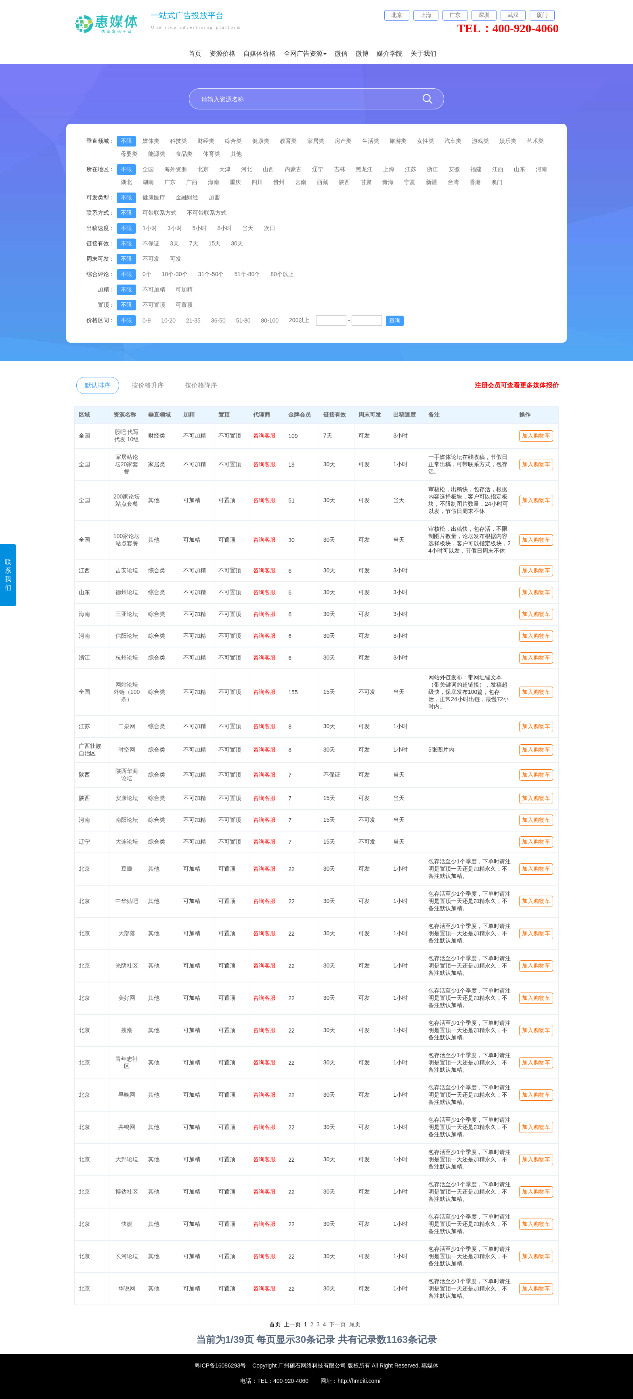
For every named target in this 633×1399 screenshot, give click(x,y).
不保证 (151, 243)
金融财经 (187, 197)
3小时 (175, 228)
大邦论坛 (126, 1159)
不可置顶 (154, 305)
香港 (475, 182)
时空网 (126, 749)
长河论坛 (126, 1256)
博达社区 (126, 1191)
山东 (519, 169)
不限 (126, 141)
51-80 (243, 320)
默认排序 (98, 385)
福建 (476, 169)
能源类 (156, 154)
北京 (203, 169)
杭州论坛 (126, 657)
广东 (170, 182)
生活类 (370, 141)
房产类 (343, 141)
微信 (341, 53)
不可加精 (154, 289)
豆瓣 (126, 868)
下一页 (337, 1324)
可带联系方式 (159, 212)
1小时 (150, 228)
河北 (246, 169)
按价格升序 (148, 385)
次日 (269, 228)
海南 (213, 182)
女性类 (425, 141)
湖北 (126, 182)
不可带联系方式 (206, 212)
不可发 (151, 259)
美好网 (126, 998)
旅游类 (398, 141)
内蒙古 (293, 169)
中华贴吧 (126, 901)
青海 (388, 182)
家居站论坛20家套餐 (126, 464)
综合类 (233, 141)
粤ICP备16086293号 (220, 1365)
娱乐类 (507, 141)
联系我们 (8, 575)
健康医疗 (154, 197)
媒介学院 (389, 53)
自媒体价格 (259, 53)
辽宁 (317, 169)
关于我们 (423, 53)
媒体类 (151, 141)
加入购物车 (536, 435)
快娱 (126, 1224)
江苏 (410, 169)
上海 (388, 169)
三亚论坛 (126, 614)
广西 (191, 182)
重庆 (235, 182)
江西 (497, 169)
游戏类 (480, 141)
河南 (541, 169)
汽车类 (452, 141)
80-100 (270, 320)
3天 (174, 243)
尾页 (355, 1324)
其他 (236, 154)
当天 (248, 228)
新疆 (431, 182)
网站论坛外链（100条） (126, 691)
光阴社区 (126, 965)
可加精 (184, 289)
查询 (394, 320)
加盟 (214, 197)
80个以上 (282, 274)
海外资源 (175, 169)
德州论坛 (126, 592)
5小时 (200, 228)
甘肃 (366, 182)
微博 (362, 53)
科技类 (178, 141)
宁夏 (409, 182)
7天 (193, 243)
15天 (215, 243)
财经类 (205, 141)
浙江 (432, 169)
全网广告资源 (305, 53)
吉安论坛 (126, 570)
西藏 (322, 182)
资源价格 (222, 53)
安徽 (454, 169)
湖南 (148, 182)
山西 (268, 169)
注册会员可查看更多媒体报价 (517, 385)
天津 (225, 169)
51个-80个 (247, 274)
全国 (148, 169)
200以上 (299, 320)
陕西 (344, 182)
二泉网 (126, 726)
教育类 (288, 141)
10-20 (168, 320)
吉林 (339, 169)
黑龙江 (364, 169)
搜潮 (126, 1030)
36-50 (218, 320)
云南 (300, 182)
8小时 (224, 228)
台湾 (453, 182)
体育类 (211, 154)
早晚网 (126, 1094)
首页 (195, 53)
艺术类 (535, 141)
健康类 (260, 141)
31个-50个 (211, 274)
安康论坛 (126, 798)
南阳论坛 (126, 820)
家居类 (315, 141)
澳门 (497, 182)
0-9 (147, 320)
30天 (237, 243)
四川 (257, 182)
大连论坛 (126, 841)
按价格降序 (201, 385)
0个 (147, 274)
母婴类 (129, 154)
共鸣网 (126, 1127)
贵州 (279, 182)
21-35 (193, 320)
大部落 (126, 933)
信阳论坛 (126, 635)
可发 (175, 259)
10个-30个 (175, 274)
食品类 (184, 154)
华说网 (126, 1288)
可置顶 (184, 305)
